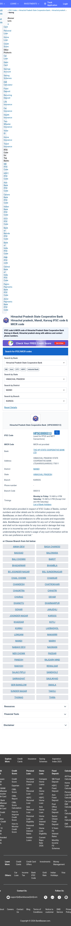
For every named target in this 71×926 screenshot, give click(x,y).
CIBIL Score (14, 790)
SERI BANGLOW (19, 685)
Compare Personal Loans (30, 782)
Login (65, 4)
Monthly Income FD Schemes (56, 844)
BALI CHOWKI (19, 559)
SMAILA (52, 685)
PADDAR (52, 653)
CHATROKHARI (52, 584)
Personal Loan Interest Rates (30, 829)
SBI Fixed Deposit (56, 780)
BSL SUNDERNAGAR (52, 571)
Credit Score (14, 780)
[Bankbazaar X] (46, 897)
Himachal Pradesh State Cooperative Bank (34, 10)
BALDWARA (52, 553)
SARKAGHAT (18, 678)
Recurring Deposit (8, 96)
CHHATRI (52, 590)
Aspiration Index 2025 (57, 760)
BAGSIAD (18, 553)
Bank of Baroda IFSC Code (7, 233)
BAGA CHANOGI (52, 546)
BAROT (52, 559)
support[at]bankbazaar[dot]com (22, 897)
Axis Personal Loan (30, 809)
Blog (28, 909)
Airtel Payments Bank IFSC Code (8, 304)
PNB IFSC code (6, 260)
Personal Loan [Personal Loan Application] (7, 32)
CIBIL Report (15, 797)
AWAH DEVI (19, 546)
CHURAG (18, 597)
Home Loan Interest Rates (42, 820)
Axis (11, 369)
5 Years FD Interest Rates (55, 832)
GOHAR (19, 609)
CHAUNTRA (19, 590)
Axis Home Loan (41, 809)
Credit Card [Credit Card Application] (6, 25)
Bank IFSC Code (33, 875)
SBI (6, 369)
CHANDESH (19, 584)
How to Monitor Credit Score (15, 828)
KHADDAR (19, 622)
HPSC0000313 (42, 433)
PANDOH (18, 659)
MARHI (52, 641)
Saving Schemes (8, 76)
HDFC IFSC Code (6, 176)
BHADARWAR (18, 565)
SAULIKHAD (52, 678)
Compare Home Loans (43, 782)
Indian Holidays (54, 874)
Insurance (32, 759)
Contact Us (20, 910)
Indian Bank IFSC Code (6, 211)
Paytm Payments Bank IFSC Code (8, 289)
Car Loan (6, 57)
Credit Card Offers (31, 863)
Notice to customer (49, 910)
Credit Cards (20, 760)
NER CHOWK (18, 653)
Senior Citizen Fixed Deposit (55, 820)
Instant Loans (29, 838)
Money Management (59, 863)
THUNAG (18, 697)
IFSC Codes (13, 10)
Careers (10, 909)
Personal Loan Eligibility (30, 819)
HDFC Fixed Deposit (55, 788)
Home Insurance (8, 138)
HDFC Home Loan (41, 800)
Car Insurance (8, 109)
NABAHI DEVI (18, 647)
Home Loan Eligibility (43, 831)
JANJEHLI (52, 609)
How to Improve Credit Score (15, 816)
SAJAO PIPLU (18, 672)
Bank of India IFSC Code (6, 248)
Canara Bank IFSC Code (7, 199)
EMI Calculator (8, 83)
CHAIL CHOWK (19, 578)
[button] (57, 432)
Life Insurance (8, 103)
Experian (15, 786)
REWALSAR (52, 666)
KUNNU (19, 628)
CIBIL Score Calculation (16, 805)
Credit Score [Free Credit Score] (6, 45)
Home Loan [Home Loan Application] (6, 38)
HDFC (23, 369)
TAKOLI (52, 691)
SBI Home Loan (41, 791)
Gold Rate (45, 874)
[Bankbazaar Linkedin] (53, 897)
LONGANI (18, 634)
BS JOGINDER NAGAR (19, 571)
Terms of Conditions (37, 910)
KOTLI (52, 622)
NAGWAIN (52, 647)
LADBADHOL (52, 628)
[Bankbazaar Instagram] (66, 897)
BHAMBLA (52, 565)
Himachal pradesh (58, 10)
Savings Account (7, 70)
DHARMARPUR (52, 603)
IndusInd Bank (33, 369)
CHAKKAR (52, 578)
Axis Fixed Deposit (55, 797)
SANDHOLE (52, 672)
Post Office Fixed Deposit (55, 808)
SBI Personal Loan (30, 791)
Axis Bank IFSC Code (6, 187)
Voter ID (6, 132)
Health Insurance (8, 116)
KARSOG (52, 615)
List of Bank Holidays (42, 504)
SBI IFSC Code (6, 167)
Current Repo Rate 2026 (42, 841)
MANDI (36, 469)
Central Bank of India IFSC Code (7, 273)
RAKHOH (18, 666)
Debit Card (6, 63)
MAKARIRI (52, 634)
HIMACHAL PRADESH (42, 474)
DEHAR (52, 597)
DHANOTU (19, 603)
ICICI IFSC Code (6, 221)
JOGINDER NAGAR (19, 615)
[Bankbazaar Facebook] (60, 897)
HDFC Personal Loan (30, 800)
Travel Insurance (8, 145)
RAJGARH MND (52, 659)
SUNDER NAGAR (19, 691)
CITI (17, 369)
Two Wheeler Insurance (8, 124)
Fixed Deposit (7, 90)
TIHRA (52, 697)
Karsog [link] (11, 13)
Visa (63, 873)
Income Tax (25, 874)
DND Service (60, 910)
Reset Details (10, 407)
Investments (45, 862)
